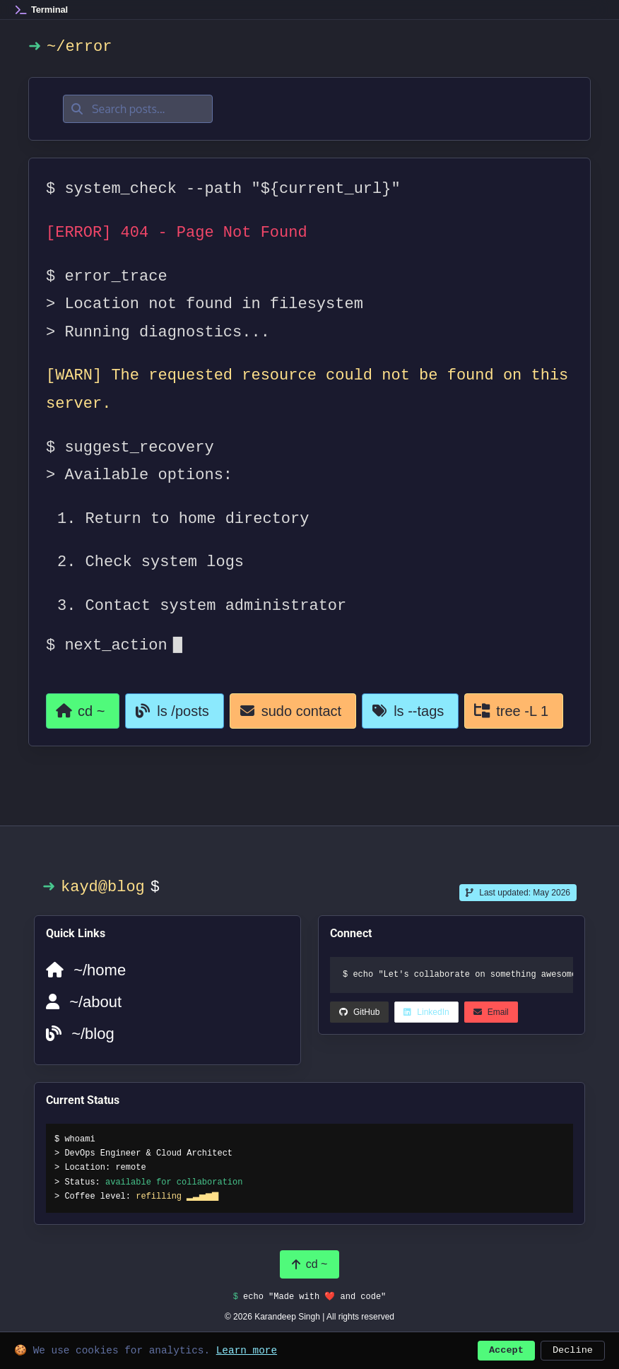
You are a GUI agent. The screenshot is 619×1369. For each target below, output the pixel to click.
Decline (573, 1349)
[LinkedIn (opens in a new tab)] (359, 1012)
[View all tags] (415, 711)
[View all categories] (518, 711)
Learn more (246, 1349)
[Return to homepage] (83, 711)
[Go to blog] (177, 711)
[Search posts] (146, 109)
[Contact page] (297, 711)
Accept (506, 1349)
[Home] (41, 10)
